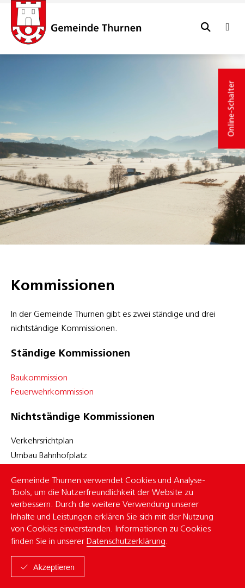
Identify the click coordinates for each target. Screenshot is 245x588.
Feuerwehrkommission (52, 392)
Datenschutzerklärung (126, 541)
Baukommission (39, 378)
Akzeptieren (54, 567)
